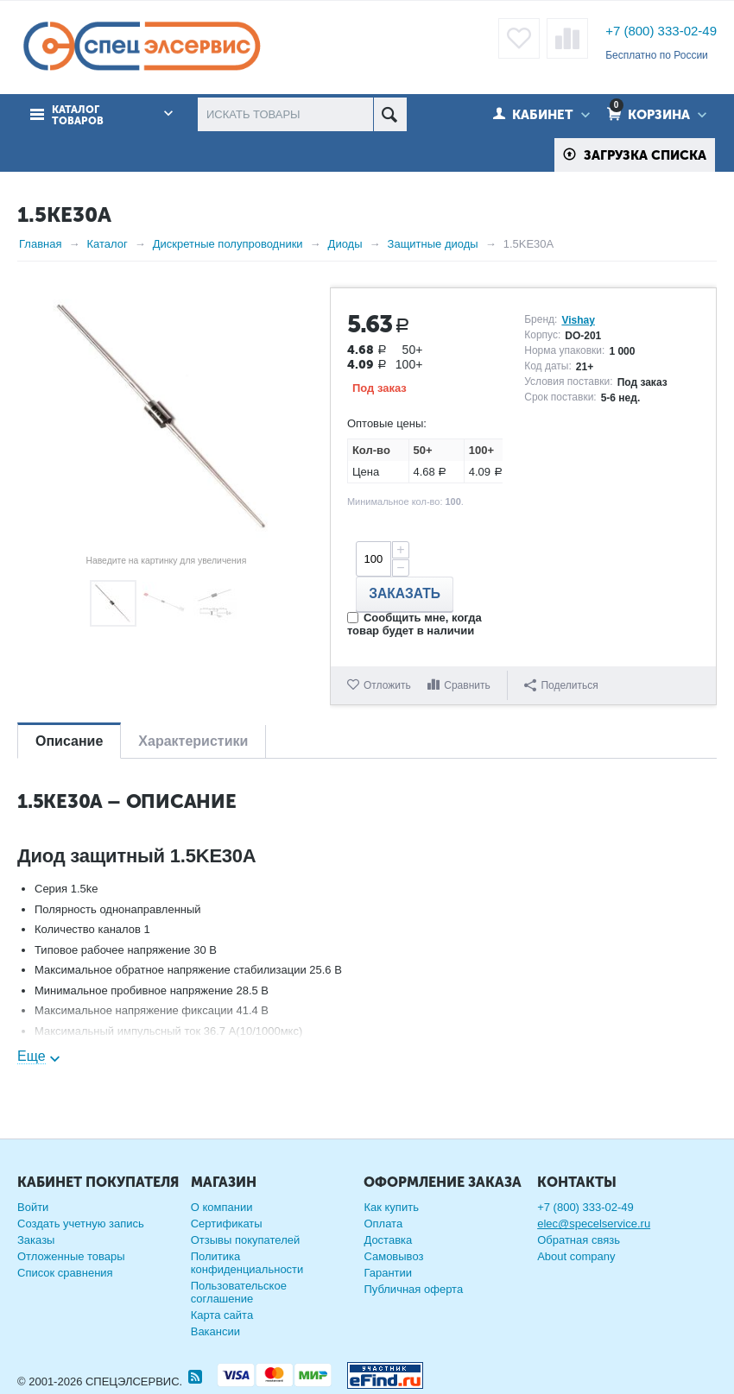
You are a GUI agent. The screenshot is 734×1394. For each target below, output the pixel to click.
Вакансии (215, 1331)
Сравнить (467, 685)
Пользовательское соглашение (239, 1292)
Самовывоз (393, 1256)
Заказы (35, 1239)
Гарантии (388, 1272)
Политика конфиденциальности (247, 1263)
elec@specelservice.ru (593, 1223)
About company (576, 1256)
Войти (32, 1207)
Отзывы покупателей (246, 1239)
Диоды (345, 243)
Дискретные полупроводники (228, 243)
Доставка (388, 1239)
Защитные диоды (433, 243)
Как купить (391, 1207)
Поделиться (561, 685)
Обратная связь (578, 1239)
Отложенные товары (71, 1256)
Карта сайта (222, 1315)
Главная (40, 243)
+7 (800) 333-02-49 (661, 30)
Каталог (106, 243)
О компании (222, 1207)
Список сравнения (65, 1272)
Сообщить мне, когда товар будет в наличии (414, 624)
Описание (69, 741)
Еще (31, 1056)
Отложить (387, 685)
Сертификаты (227, 1223)
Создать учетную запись (80, 1223)
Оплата (383, 1223)
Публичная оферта (413, 1289)
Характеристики (193, 741)
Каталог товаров (78, 115)
